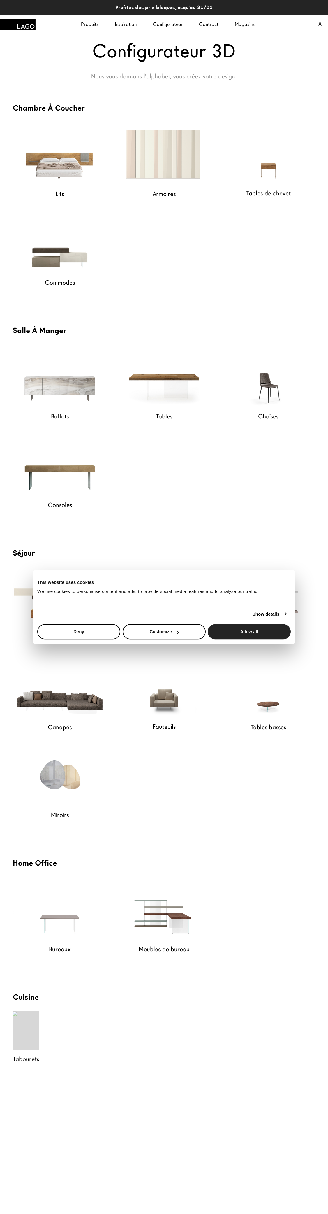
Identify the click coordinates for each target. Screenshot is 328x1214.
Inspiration (126, 24)
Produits (89, 24)
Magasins (245, 24)
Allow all (249, 631)
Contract (208, 24)
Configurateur (168, 24)
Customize (164, 631)
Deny (78, 631)
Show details (266, 614)
